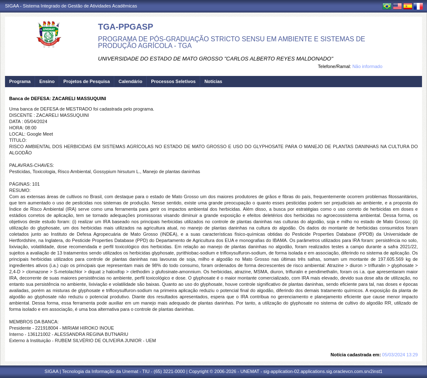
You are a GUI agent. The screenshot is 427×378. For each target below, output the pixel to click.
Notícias (213, 81)
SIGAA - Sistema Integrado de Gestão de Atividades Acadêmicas (71, 5)
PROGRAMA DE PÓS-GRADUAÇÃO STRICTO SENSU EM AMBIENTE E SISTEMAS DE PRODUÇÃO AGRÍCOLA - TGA (231, 42)
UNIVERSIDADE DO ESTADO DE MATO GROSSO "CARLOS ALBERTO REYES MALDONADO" (215, 58)
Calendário (130, 81)
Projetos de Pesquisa (86, 81)
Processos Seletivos (173, 81)
